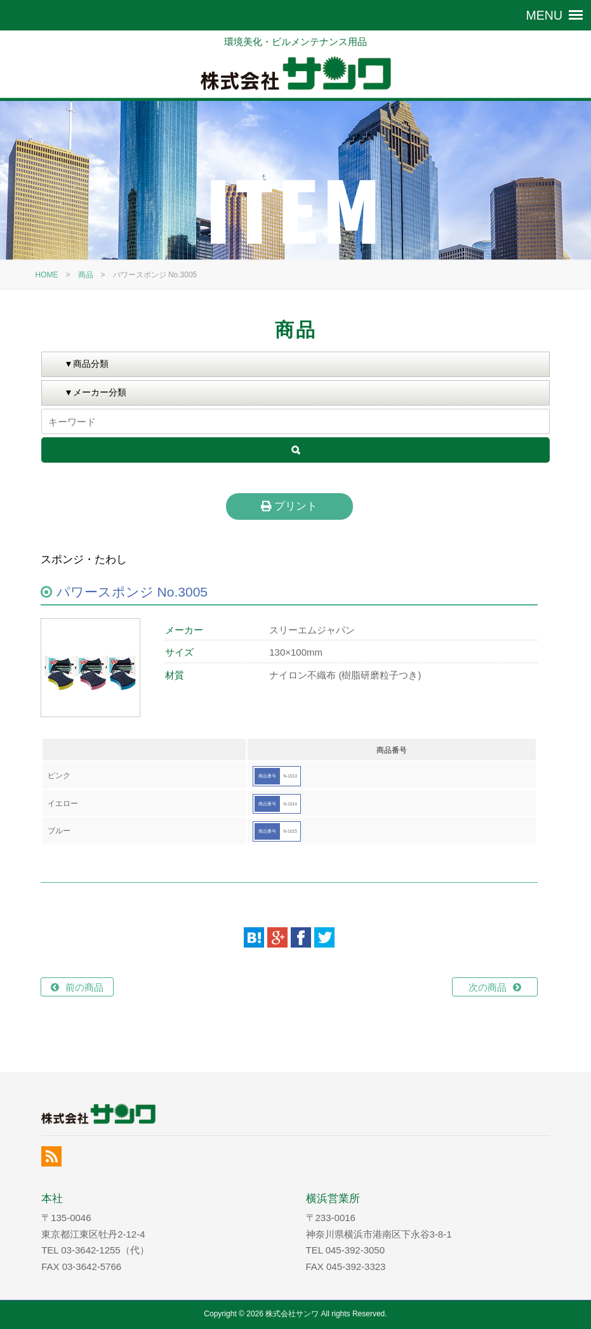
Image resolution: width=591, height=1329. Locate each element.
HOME (47, 274)
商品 (85, 274)
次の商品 (487, 987)
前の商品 (84, 987)
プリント (289, 506)
